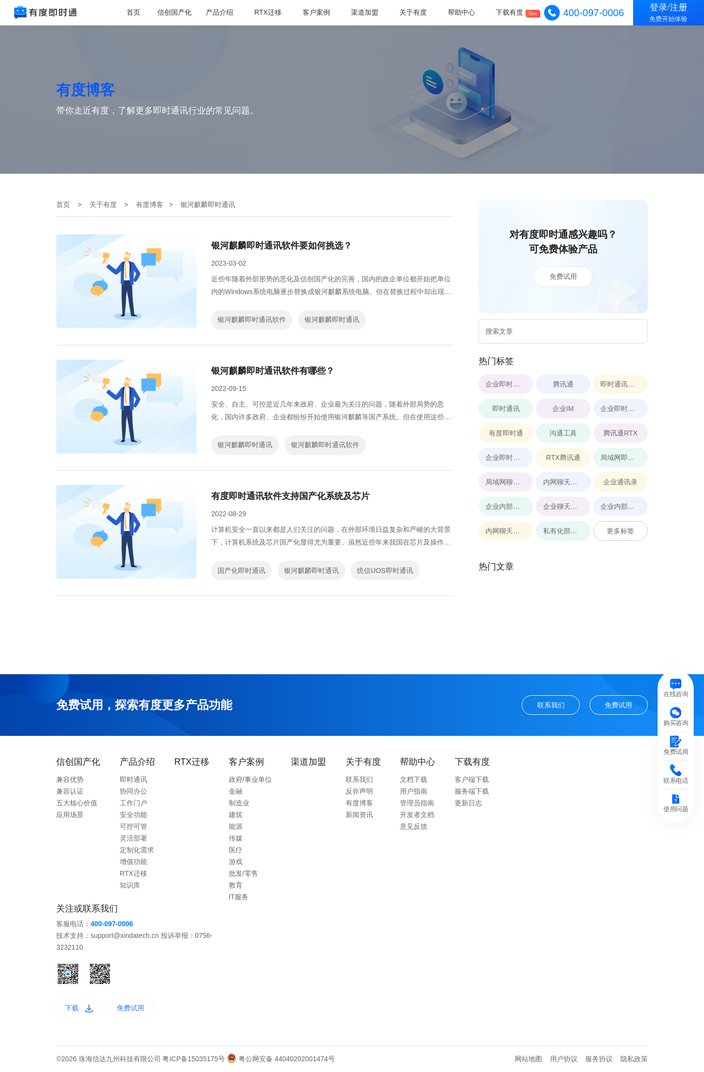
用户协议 (563, 1059)
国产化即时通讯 (241, 570)
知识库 (130, 885)
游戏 (235, 862)
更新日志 (468, 803)
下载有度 (510, 12)
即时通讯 (133, 779)
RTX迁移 (269, 12)
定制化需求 (137, 850)
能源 (235, 826)
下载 (79, 1008)
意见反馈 (413, 826)
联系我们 (551, 705)
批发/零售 (243, 873)
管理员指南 (417, 803)
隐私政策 (634, 1059)
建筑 (235, 815)
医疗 (235, 850)
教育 (235, 885)
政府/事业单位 (250, 779)
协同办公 (133, 791)
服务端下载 (472, 791)
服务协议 (599, 1059)
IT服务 (238, 897)
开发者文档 (417, 815)
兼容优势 (70, 779)
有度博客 (149, 204)
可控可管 (133, 826)
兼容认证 (70, 791)
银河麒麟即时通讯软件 (252, 319)
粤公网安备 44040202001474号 (281, 1059)
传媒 (235, 838)
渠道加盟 (365, 12)
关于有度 (413, 12)
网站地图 (528, 1059)
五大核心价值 (76, 803)
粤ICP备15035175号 (194, 1059)
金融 (235, 791)
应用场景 (70, 815)
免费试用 (563, 276)
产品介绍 (221, 12)
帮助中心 (461, 12)
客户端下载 (472, 779)
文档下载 (413, 779)
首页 (135, 12)
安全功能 (133, 815)
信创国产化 (176, 12)
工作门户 (133, 803)
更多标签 (620, 531)
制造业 (239, 803)
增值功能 (133, 862)
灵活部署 (133, 838)
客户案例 (317, 12)
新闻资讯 (359, 815)
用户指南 (413, 791)
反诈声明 (359, 791)
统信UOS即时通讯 (385, 570)
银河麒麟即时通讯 (332, 319)
